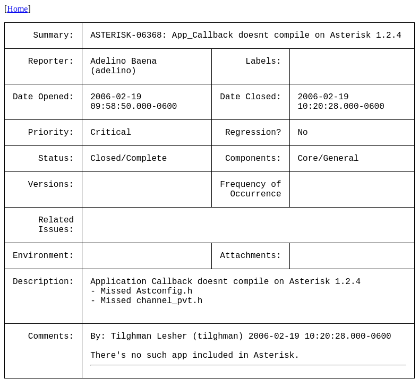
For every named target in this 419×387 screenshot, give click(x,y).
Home (17, 8)
